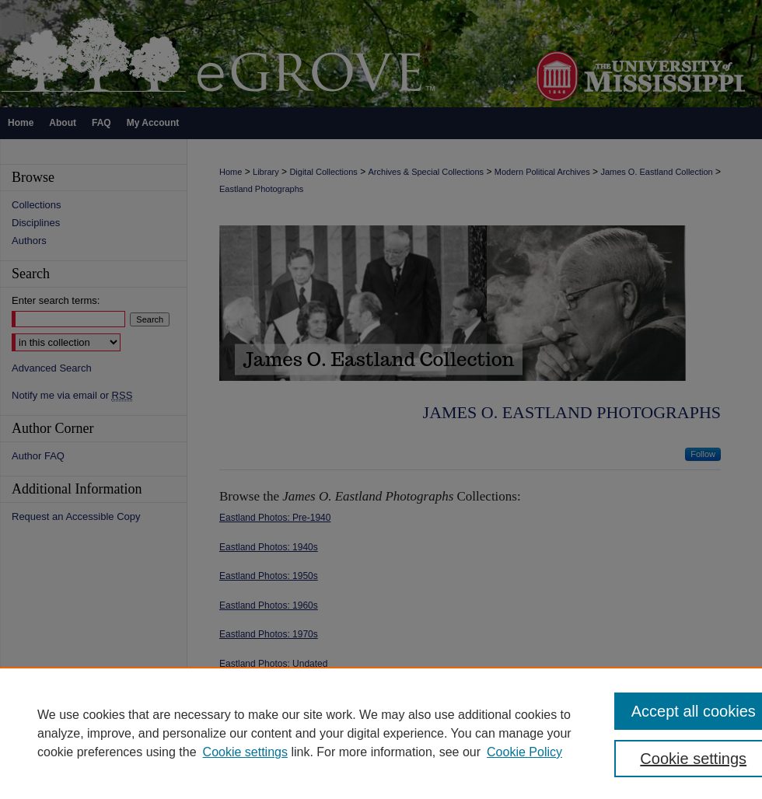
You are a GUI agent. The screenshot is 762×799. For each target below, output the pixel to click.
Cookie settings (245, 752)
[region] (381, 733)
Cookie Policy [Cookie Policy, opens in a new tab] (524, 752)
